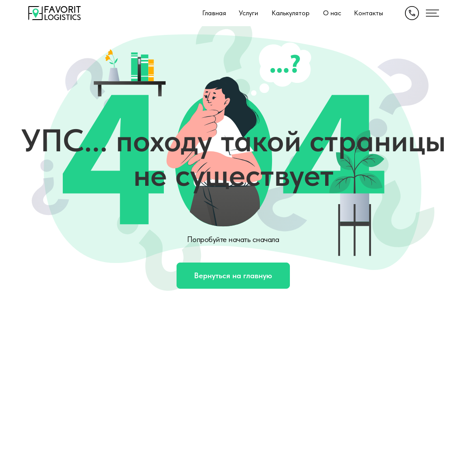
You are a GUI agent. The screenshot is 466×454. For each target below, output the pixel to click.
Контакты (368, 13)
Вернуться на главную (233, 275)
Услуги (248, 13)
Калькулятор (291, 13)
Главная (214, 13)
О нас (332, 13)
